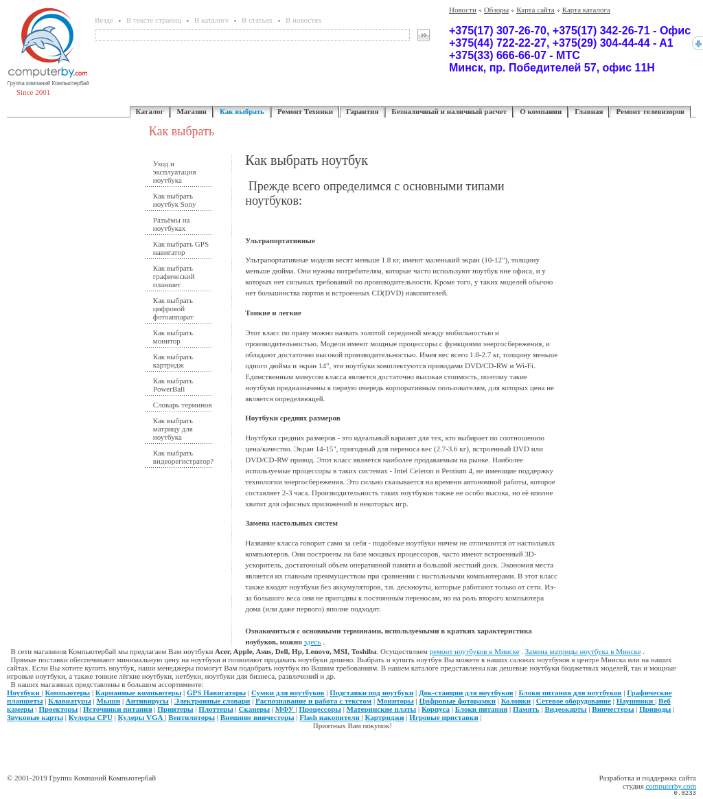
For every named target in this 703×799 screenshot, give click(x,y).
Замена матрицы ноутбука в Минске (583, 651)
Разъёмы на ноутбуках (171, 224)
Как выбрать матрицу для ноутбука (173, 428)
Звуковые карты (35, 717)
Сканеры (254, 709)
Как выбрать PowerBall (173, 384)
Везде (104, 20)
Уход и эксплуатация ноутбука (174, 171)
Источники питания (117, 709)
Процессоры (320, 709)
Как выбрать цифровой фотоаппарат (173, 308)
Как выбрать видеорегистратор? (182, 457)
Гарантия (362, 111)
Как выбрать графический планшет (174, 276)
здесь (312, 642)
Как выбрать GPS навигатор (181, 248)
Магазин (191, 111)
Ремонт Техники (305, 111)
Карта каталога (586, 9)
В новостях (303, 20)
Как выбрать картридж (173, 360)
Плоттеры (215, 709)
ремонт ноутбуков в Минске (475, 651)
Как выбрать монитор (173, 336)
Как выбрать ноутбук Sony (174, 200)
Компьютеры (68, 692)
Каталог (150, 111)
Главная (589, 111)
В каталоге (211, 20)
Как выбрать (242, 111)
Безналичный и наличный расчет (449, 111)
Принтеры (175, 709)
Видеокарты (565, 709)
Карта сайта (535, 9)
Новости (462, 9)
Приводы (655, 709)
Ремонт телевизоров (650, 111)
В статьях (257, 20)
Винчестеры (613, 709)
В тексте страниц (153, 20)
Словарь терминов (182, 405)
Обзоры (496, 9)
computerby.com (670, 786)
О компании (541, 111)
